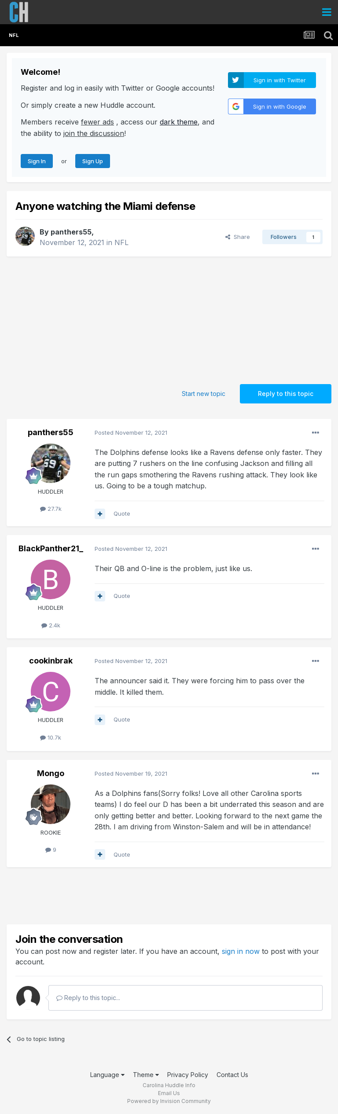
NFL (121, 242)
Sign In (37, 161)
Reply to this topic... (88, 997)
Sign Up (92, 161)
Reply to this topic (285, 393)
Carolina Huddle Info (169, 1085)
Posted (131, 432)
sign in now (241, 951)
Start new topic (203, 393)
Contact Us (232, 1074)
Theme (146, 1074)
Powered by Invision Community (169, 1101)
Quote (122, 513)
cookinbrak (51, 660)
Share (237, 236)
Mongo (50, 773)
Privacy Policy (187, 1074)
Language (107, 1074)
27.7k (51, 508)
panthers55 (71, 231)
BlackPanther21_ (50, 548)
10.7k (50, 737)
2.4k (50, 625)
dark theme (179, 121)
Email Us (169, 1093)
